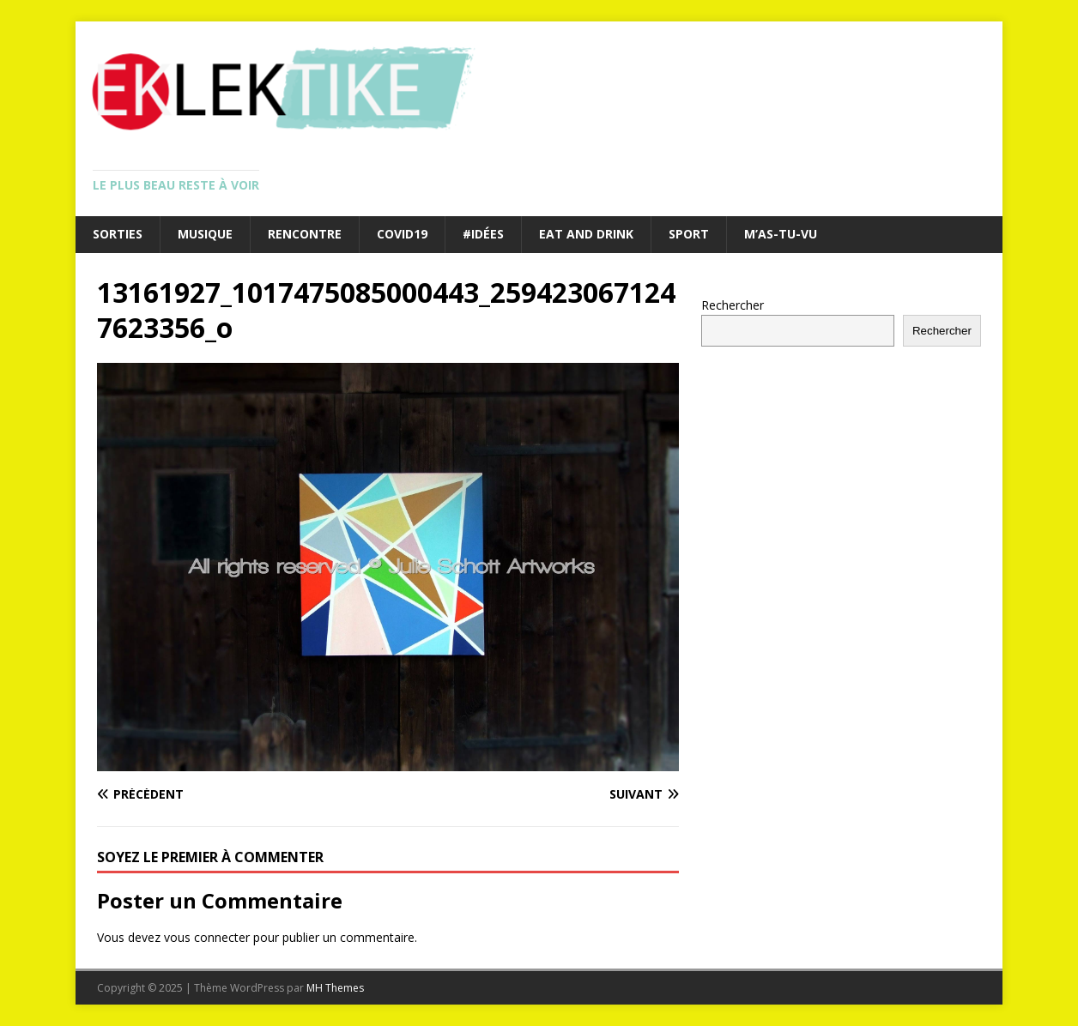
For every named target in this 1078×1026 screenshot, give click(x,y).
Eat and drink (586, 234)
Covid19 (402, 234)
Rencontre (305, 234)
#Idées (483, 234)
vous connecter (207, 937)
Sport (689, 234)
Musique (205, 234)
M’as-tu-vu (780, 234)
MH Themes (335, 988)
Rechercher (732, 305)
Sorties (117, 234)
